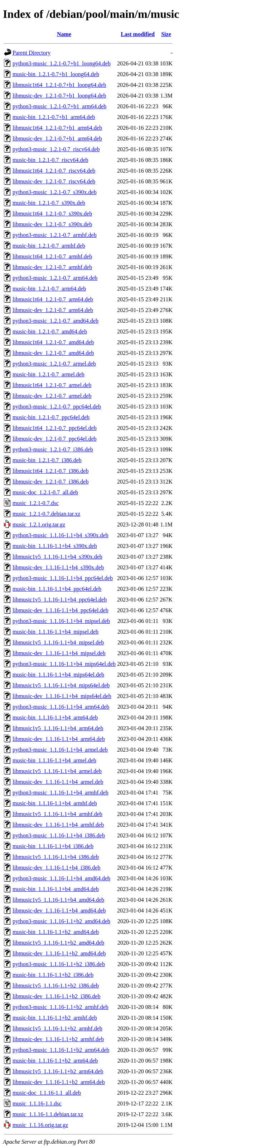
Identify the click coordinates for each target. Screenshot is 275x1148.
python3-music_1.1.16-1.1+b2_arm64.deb (61, 1050)
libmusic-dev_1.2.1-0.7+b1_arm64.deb (57, 138)
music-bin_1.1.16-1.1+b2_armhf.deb (55, 1018)
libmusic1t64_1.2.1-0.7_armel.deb (52, 385)
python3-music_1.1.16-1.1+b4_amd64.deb (61, 878)
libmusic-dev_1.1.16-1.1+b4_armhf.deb (58, 825)
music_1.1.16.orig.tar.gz (40, 1125)
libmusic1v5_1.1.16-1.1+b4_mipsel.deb (58, 642)
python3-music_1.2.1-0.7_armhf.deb (55, 235)
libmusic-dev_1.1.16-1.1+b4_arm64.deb (59, 739)
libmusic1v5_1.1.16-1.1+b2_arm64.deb (58, 1071)
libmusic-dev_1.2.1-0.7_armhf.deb (52, 267)
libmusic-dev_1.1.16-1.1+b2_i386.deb (56, 996)
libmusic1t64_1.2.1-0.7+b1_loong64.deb (59, 85)
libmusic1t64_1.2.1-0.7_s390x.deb (52, 214)
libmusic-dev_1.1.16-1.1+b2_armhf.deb (58, 1039)
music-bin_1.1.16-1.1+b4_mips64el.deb (58, 675)
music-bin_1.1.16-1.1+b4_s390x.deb (55, 546)
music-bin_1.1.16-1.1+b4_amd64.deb (56, 889)
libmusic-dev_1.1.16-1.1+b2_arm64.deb (59, 1082)
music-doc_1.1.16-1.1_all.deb (47, 1093)
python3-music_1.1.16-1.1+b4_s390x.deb (60, 535)
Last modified (138, 34)
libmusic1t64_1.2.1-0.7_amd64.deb (53, 342)
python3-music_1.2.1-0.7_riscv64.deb (56, 149)
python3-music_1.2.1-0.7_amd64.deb (55, 321)
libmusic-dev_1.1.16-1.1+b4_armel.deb (58, 782)
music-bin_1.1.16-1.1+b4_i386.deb (53, 846)
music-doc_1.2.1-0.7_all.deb (45, 492)
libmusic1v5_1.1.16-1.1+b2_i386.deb (56, 986)
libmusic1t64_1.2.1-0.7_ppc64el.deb (55, 428)
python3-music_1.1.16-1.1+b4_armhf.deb (60, 793)
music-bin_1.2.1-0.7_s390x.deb (49, 203)
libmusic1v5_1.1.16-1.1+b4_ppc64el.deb (60, 600)
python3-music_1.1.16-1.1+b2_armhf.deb (60, 1007)
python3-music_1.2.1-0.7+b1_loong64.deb (62, 63)
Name (64, 34)
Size (166, 34)
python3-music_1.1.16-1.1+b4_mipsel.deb (61, 621)
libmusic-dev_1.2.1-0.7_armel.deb (52, 396)
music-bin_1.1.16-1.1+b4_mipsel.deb (55, 632)
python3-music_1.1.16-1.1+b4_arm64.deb (61, 707)
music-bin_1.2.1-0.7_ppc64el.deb (51, 417)
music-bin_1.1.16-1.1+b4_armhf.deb (55, 803)
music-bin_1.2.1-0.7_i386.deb (47, 460)
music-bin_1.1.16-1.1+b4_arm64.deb (55, 717)
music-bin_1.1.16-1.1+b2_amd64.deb (56, 932)
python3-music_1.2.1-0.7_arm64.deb (55, 278)
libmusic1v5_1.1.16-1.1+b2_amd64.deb (58, 943)
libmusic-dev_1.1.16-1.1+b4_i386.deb (56, 868)
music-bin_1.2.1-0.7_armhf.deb (49, 246)
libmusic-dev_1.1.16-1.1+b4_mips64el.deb (62, 696)
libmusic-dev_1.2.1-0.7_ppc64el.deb (55, 439)
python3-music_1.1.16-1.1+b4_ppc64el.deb (63, 578)
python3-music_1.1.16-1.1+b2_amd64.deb (61, 921)
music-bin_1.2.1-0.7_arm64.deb (49, 289)
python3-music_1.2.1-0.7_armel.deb (54, 364)
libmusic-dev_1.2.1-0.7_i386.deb (50, 482)
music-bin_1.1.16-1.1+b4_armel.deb (54, 760)
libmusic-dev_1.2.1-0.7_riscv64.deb (54, 181)
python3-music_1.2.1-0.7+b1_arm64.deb (59, 106)
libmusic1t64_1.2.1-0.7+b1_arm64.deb (57, 128)
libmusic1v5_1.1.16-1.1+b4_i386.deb (56, 857)
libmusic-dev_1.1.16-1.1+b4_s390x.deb (58, 567)
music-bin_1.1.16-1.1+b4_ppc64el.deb (57, 589)
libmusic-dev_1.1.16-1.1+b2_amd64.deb (59, 953)
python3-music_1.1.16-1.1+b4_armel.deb (60, 750)
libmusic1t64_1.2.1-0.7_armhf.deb (52, 256)
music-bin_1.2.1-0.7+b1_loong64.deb (56, 74)
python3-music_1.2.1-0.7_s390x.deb (55, 192)
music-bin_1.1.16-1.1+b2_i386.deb (53, 975)
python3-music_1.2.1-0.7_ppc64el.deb (57, 407)
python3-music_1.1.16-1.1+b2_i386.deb (59, 964)
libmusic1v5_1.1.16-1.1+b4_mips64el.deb (61, 685)
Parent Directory (31, 53)
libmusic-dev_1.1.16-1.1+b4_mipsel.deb (59, 653)
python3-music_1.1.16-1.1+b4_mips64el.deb (64, 664)
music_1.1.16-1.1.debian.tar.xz (48, 1114)
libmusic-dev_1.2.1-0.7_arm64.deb (53, 310)
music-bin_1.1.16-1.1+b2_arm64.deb (55, 1061)
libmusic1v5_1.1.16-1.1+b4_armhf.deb (57, 814)
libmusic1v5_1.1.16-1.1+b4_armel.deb (57, 771)
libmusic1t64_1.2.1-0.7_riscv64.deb (54, 171)
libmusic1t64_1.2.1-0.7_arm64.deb (53, 299)
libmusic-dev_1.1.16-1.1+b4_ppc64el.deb (60, 610)
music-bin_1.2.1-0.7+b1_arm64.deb (54, 117)
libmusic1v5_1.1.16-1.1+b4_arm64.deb (58, 728)
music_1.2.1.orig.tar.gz (39, 524)
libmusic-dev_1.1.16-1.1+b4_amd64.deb (59, 910)
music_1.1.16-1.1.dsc (37, 1103)
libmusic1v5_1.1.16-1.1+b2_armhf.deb (57, 1028)
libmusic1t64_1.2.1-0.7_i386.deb (50, 471)
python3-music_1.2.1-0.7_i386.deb (53, 449)
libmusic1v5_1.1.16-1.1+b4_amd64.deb (58, 900)
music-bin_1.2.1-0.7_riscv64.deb (50, 160)
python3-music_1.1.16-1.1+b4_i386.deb (59, 835)
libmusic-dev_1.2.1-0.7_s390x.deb (52, 224)
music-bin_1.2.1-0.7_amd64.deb (50, 331)
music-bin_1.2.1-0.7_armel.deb (49, 374)
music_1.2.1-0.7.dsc (36, 503)
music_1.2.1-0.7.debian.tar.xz (46, 514)
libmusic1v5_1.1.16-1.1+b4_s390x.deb (57, 557)
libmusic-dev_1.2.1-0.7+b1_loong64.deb (59, 96)
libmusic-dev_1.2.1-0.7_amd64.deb (53, 353)
